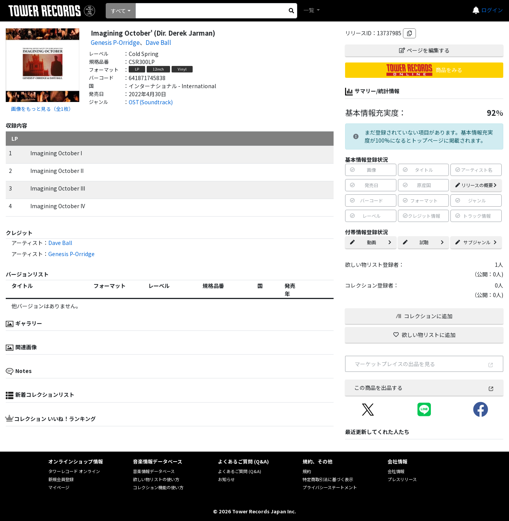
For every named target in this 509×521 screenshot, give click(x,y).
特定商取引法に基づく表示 (328, 479)
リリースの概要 (476, 185)
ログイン (492, 10)
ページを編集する (424, 50)
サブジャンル (476, 242)
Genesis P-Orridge (115, 42)
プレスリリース (402, 479)
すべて (118, 11)
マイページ (58, 487)
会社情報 (396, 471)
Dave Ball (158, 42)
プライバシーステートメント (330, 487)
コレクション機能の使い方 (158, 487)
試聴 (423, 242)
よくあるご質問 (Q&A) (239, 471)
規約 (307, 471)
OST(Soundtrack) (151, 102)
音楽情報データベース (154, 471)
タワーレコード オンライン (74, 471)
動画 (370, 242)
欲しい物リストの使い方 (156, 479)
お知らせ (226, 479)
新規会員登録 (61, 479)
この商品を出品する (424, 387)
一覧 (309, 10)
